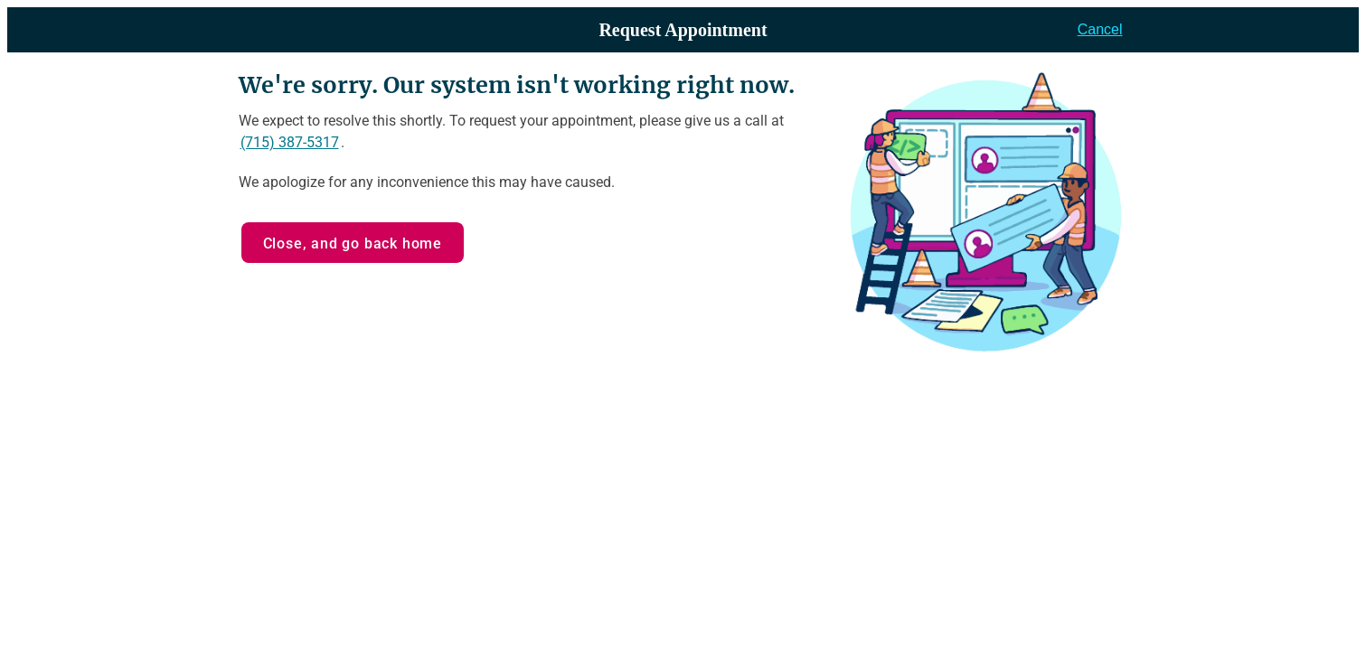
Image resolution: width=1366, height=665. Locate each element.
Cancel (1100, 29)
